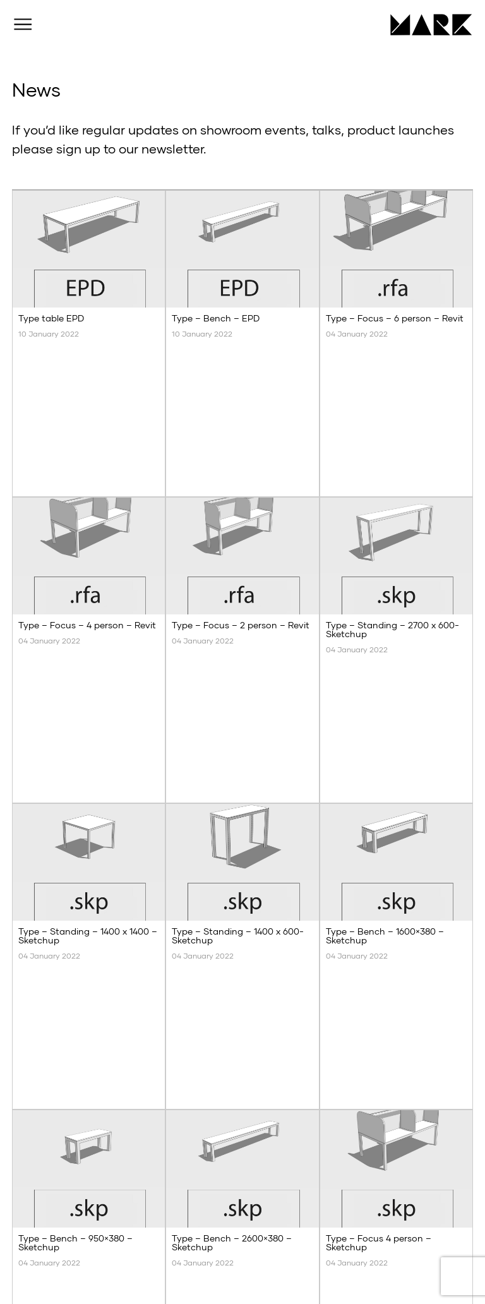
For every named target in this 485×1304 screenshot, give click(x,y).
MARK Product (426, 25)
